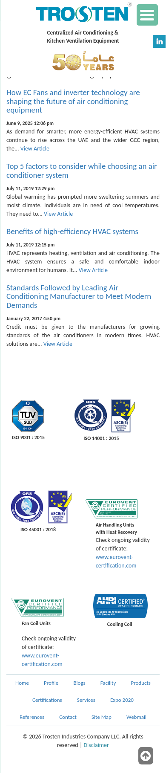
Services (86, 700)
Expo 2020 (122, 700)
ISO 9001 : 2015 (28, 437)
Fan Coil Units (36, 623)
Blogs (79, 683)
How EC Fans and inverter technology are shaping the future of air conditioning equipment (73, 101)
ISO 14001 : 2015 (101, 438)
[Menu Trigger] (147, 15)
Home (22, 683)
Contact (68, 717)
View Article (34, 148)
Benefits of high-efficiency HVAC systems (72, 231)
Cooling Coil (119, 624)
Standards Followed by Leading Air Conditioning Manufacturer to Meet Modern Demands (78, 296)
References (32, 717)
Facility (108, 683)
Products (141, 683)
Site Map (102, 717)
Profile (51, 683)
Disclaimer (96, 745)
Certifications (47, 700)
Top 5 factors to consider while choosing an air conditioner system (81, 170)
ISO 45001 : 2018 (38, 530)
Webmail (136, 717)
